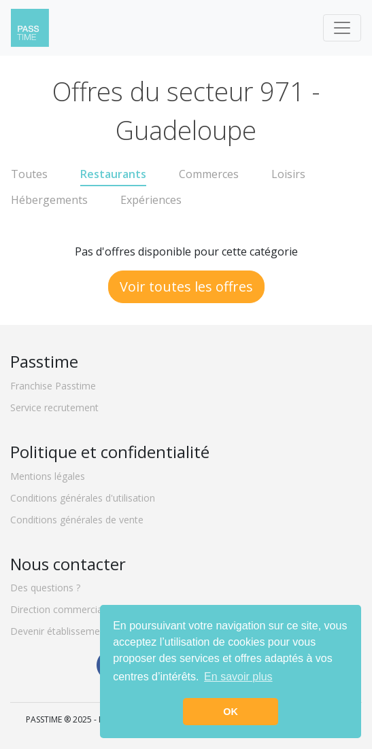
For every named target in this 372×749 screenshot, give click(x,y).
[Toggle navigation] (342, 27)
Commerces (209, 174)
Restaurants (113, 174)
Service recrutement (54, 407)
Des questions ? (45, 587)
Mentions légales (47, 476)
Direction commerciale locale (74, 609)
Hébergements (49, 199)
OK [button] (230, 711)
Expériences (151, 199)
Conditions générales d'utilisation (82, 497)
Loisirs (288, 174)
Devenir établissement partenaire (83, 631)
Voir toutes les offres (186, 286)
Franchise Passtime (53, 385)
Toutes (29, 174)
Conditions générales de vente (76, 519)
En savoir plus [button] (238, 676)
